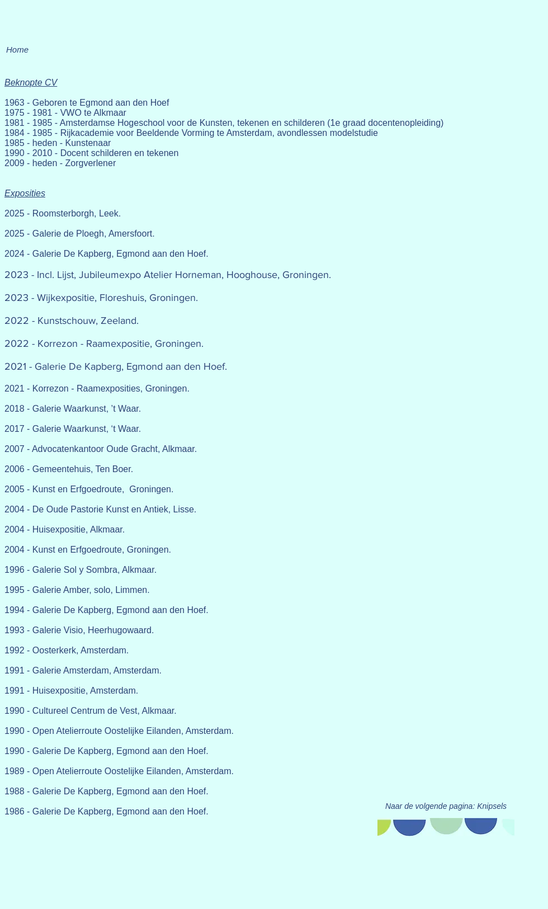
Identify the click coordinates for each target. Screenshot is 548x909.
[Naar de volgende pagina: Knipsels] (445, 806)
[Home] (17, 49)
